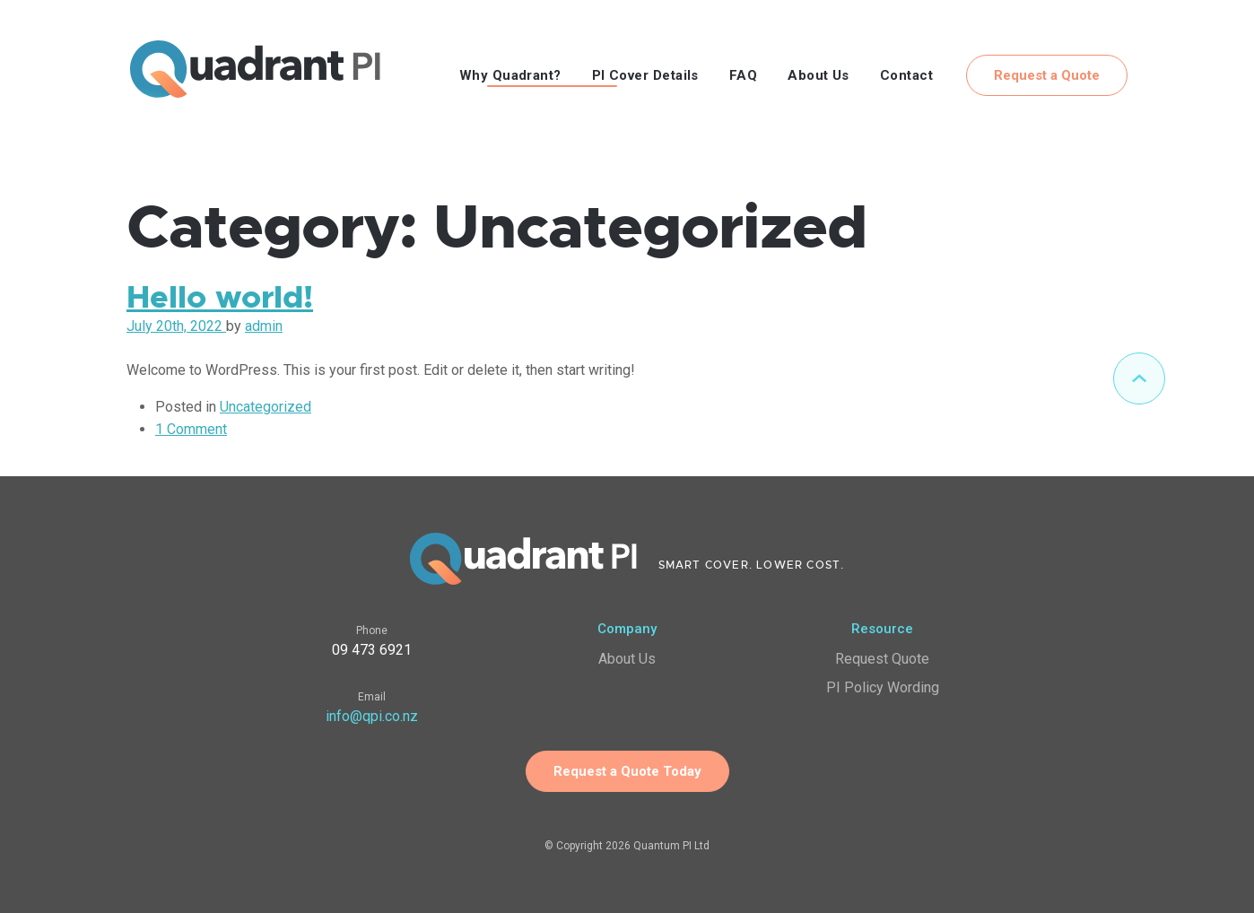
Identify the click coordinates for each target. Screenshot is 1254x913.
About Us (818, 75)
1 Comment (191, 429)
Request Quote (882, 658)
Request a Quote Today (627, 771)
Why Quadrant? (510, 75)
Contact (906, 75)
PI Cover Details (645, 75)
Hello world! (219, 297)
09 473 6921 (372, 649)
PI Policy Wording (882, 687)
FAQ (743, 75)
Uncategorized (265, 406)
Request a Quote (1047, 75)
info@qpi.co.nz (372, 716)
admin (264, 326)
